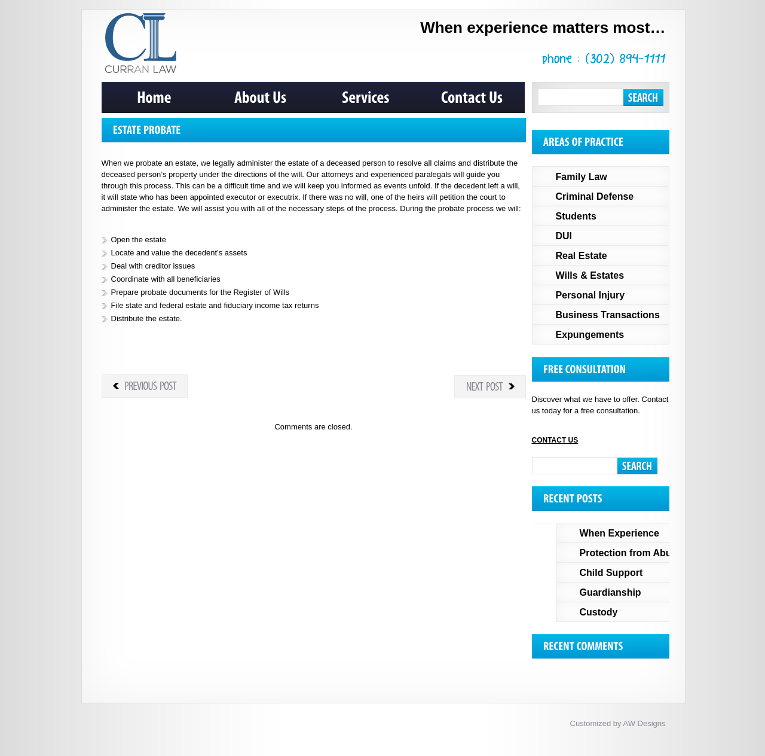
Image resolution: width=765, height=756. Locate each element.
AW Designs (644, 723)
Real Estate (581, 256)
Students (576, 216)
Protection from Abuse (631, 553)
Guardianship (610, 592)
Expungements (590, 335)
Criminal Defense (595, 196)
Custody (599, 612)
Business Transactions (608, 315)
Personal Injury (590, 295)
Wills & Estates (590, 275)
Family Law (581, 177)
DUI (564, 236)
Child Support (611, 573)
